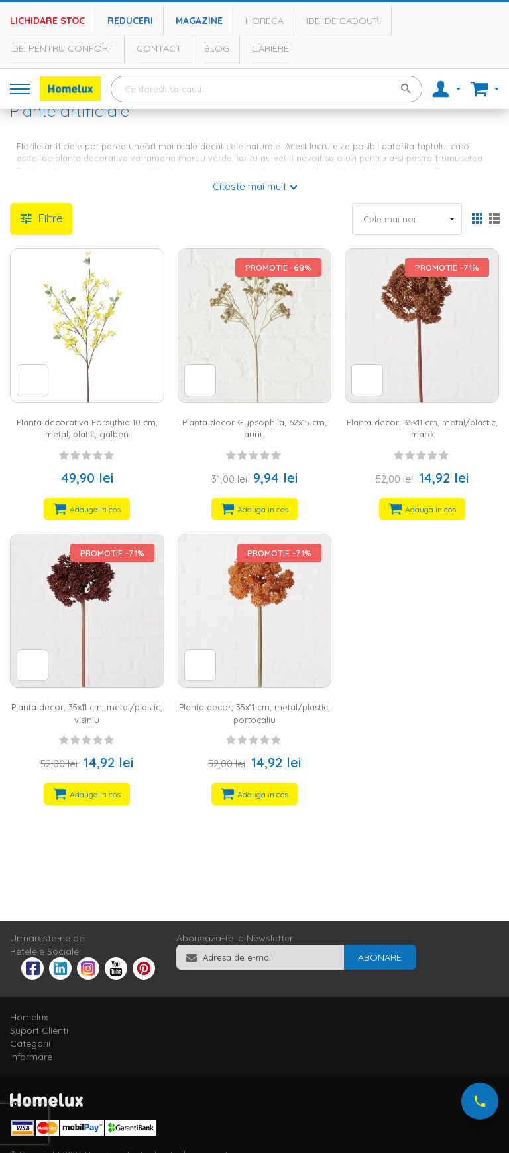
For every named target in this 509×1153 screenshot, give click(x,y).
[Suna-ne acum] (479, 1101)
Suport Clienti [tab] (39, 1030)
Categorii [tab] (30, 1043)
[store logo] (70, 88)
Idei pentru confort (62, 48)
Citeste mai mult (249, 186)
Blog (216, 48)
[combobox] (266, 89)
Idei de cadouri (343, 21)
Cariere (270, 48)
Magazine (199, 21)
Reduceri (130, 21)
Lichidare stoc (47, 21)
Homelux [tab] (29, 1017)
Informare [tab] (31, 1057)
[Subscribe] (379, 957)
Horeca (264, 21)
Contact (159, 48)
